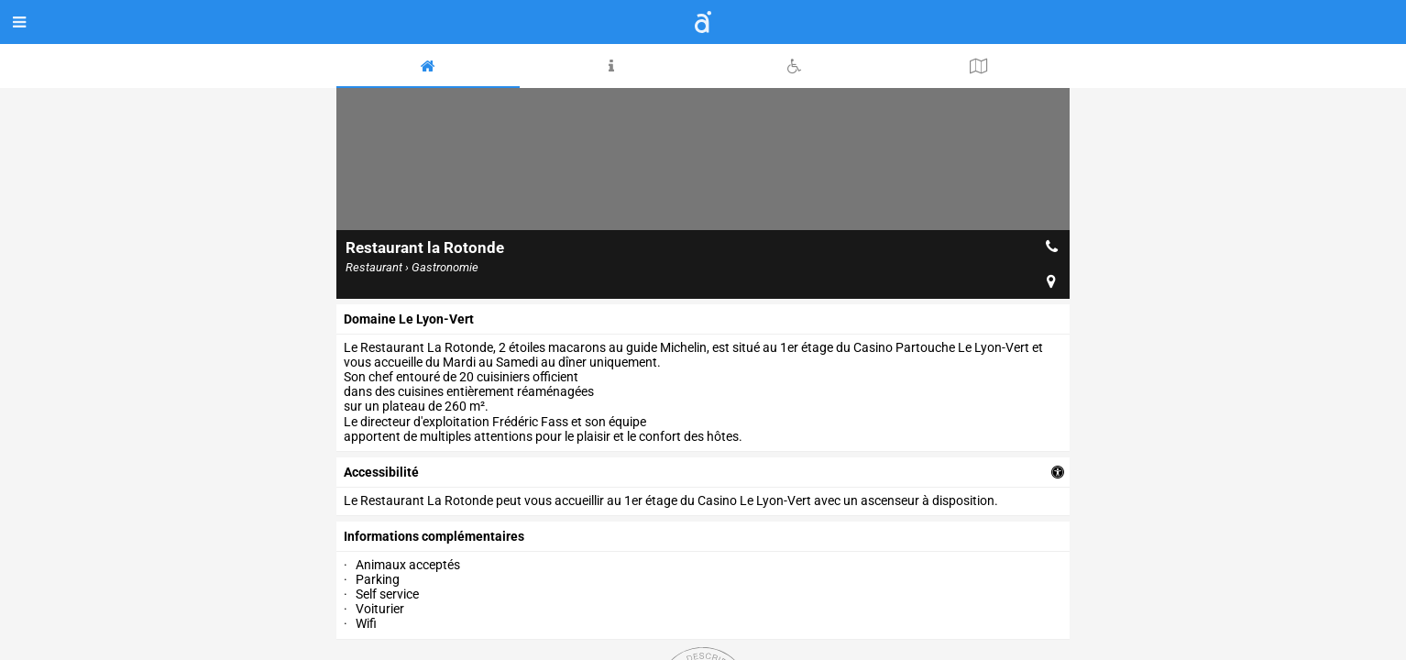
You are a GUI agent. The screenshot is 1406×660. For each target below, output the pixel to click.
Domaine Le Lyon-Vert (409, 319)
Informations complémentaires (434, 536)
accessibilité (381, 472)
